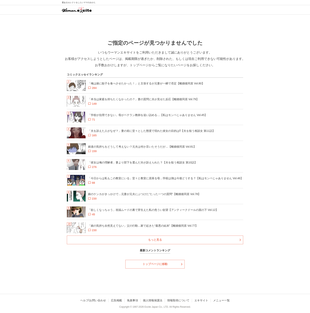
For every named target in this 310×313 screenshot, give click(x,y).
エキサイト (201, 300)
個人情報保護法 (152, 300)
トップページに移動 (155, 264)
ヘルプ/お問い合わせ (93, 300)
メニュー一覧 (221, 300)
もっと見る (155, 239)
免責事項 (132, 300)
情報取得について (178, 300)
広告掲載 (116, 300)
